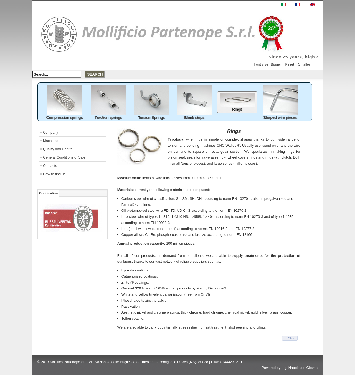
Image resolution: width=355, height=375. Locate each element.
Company (50, 132)
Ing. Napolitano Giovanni (301, 368)
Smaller (304, 64)
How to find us (54, 174)
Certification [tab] (48, 193)
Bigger (276, 64)
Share (292, 338)
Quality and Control (58, 149)
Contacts (50, 166)
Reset (289, 64)
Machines (50, 141)
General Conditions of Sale (64, 157)
